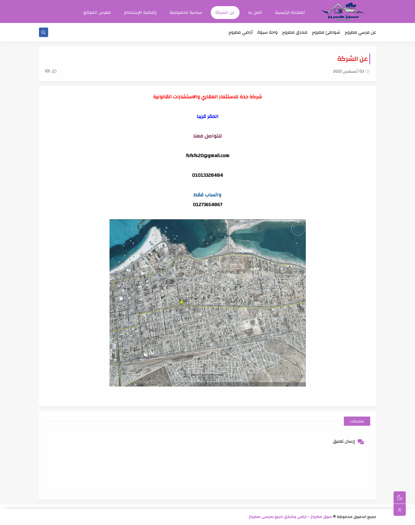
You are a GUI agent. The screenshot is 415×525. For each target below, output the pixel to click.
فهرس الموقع (97, 13)
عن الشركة (225, 13)
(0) (50, 71)
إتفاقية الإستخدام (140, 13)
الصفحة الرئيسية (290, 13)
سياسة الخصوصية (186, 13)
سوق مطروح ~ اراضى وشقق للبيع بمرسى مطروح (290, 517)
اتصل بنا (255, 13)
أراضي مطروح (241, 32)
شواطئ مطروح (326, 32)
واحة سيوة (267, 32)
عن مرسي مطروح (360, 32)
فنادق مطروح (294, 32)
